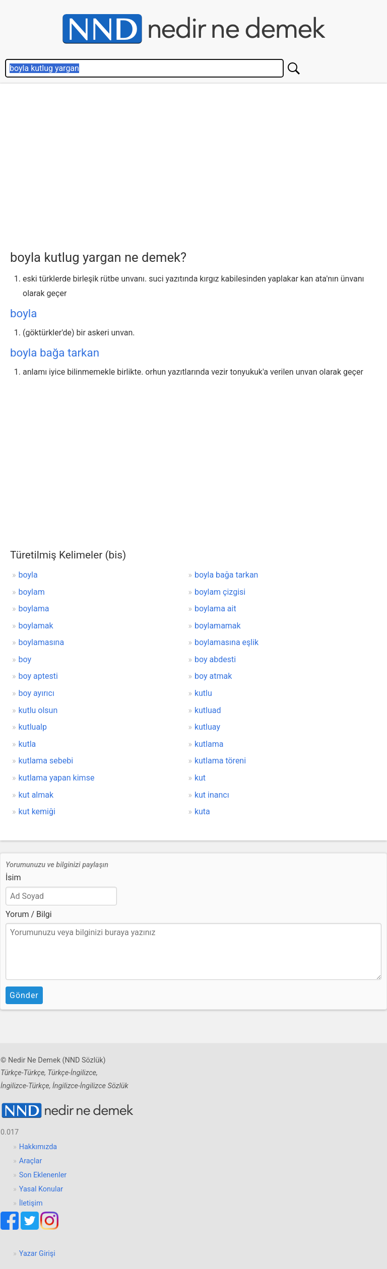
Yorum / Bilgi (29, 914)
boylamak (36, 625)
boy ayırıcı (36, 693)
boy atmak (213, 676)
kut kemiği (37, 811)
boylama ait (215, 608)
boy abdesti (215, 659)
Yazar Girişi (37, 1253)
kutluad (208, 710)
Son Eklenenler (43, 1175)
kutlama (209, 744)
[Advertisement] (198, 164)
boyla (23, 313)
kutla (27, 744)
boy (25, 659)
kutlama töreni (220, 760)
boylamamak (218, 625)
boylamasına (41, 642)
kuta (202, 811)
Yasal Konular (41, 1189)
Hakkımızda (38, 1147)
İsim (13, 877)
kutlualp (33, 727)
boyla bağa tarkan (54, 352)
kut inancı (212, 795)
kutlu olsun (38, 710)
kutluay (207, 727)
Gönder (24, 995)
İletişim (31, 1203)
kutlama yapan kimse (57, 778)
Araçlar (30, 1161)
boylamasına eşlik (227, 642)
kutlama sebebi (46, 760)
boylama (34, 608)
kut (200, 778)
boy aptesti (38, 676)
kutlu (203, 693)
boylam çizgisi (220, 592)
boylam (32, 592)
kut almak (36, 795)
